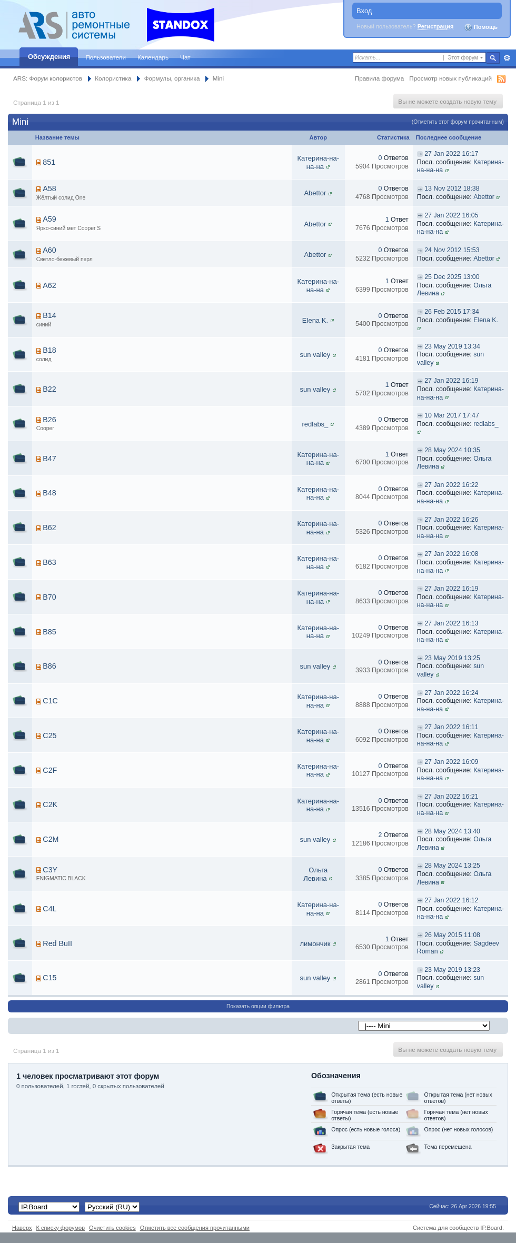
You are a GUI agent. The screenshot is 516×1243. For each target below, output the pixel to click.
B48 (49, 493)
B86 (49, 666)
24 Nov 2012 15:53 (451, 250)
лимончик (315, 944)
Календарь (152, 57)
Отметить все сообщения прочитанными (195, 1228)
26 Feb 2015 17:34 (451, 311)
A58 (49, 188)
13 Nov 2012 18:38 (451, 188)
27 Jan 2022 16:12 (451, 900)
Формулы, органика (172, 78)
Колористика (113, 78)
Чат (185, 57)
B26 (49, 419)
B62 (49, 527)
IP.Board (491, 1228)
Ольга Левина (315, 874)
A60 (49, 250)
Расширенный (506, 58)
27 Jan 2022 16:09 (451, 761)
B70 (49, 597)
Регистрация (436, 26)
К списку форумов (60, 1228)
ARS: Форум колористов (47, 78)
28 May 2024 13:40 (452, 831)
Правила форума (379, 78)
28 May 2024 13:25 (452, 865)
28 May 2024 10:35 (452, 450)
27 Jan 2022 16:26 (451, 519)
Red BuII (57, 943)
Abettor (315, 193)
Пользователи (105, 57)
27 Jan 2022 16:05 (451, 215)
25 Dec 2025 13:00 (451, 277)
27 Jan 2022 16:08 (451, 554)
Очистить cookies (112, 1228)
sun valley (315, 355)
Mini (218, 78)
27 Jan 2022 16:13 (451, 623)
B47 (49, 458)
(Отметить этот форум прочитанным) (458, 122)
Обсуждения (49, 57)
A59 (49, 219)
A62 (49, 285)
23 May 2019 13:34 (452, 346)
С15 (49, 977)
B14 (49, 315)
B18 (49, 350)
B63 (49, 562)
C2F (50, 770)
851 (49, 162)
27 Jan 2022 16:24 (451, 693)
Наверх (22, 1228)
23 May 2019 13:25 (452, 658)
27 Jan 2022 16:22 (451, 485)
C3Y (50, 870)
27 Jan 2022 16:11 (451, 727)
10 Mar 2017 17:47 (451, 415)
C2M (50, 839)
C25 (49, 735)
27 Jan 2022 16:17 (451, 153)
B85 (49, 632)
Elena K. (315, 320)
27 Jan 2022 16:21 (451, 796)
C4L (49, 908)
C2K (50, 804)
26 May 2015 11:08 (452, 935)
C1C (50, 701)
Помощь (481, 27)
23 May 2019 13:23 (452, 969)
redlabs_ (315, 424)
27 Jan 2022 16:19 (451, 380)
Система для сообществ (446, 1228)
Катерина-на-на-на (318, 162)
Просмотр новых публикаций (450, 78)
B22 (49, 389)
